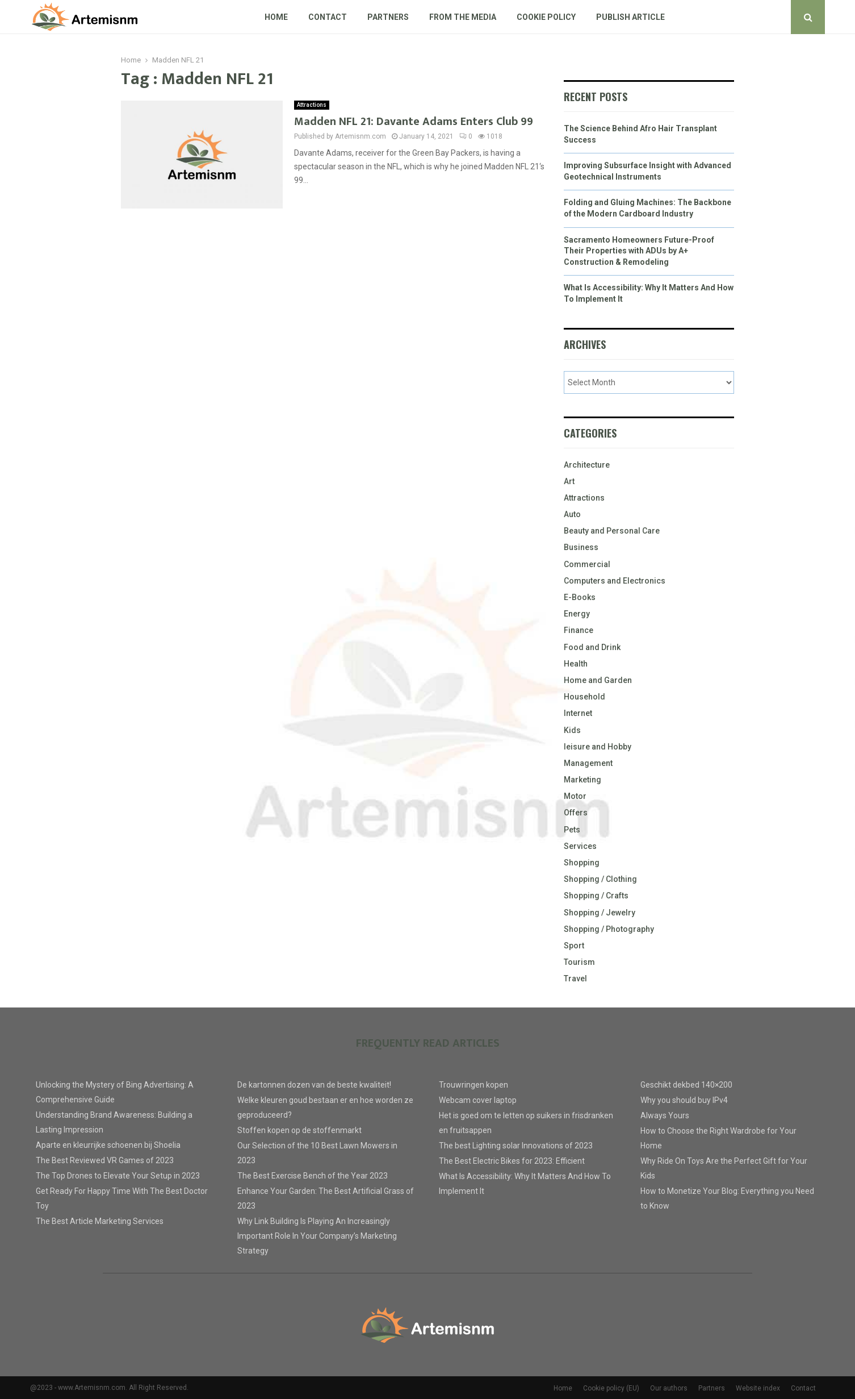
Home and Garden (598, 680)
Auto (572, 514)
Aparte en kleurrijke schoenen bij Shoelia (108, 1145)
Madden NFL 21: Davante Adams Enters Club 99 (413, 121)
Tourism (579, 962)
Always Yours (664, 1115)
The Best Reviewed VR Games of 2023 (105, 1160)
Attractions (311, 105)
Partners (388, 17)
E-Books (580, 597)
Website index (758, 1388)
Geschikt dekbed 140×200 (686, 1084)
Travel (575, 978)
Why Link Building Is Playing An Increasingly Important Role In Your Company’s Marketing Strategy (317, 1236)
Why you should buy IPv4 (684, 1100)
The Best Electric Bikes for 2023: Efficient (512, 1160)
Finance (578, 630)
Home (276, 17)
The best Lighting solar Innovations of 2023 (516, 1145)
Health (576, 663)
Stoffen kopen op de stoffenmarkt (299, 1130)
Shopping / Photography (609, 929)
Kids (572, 730)
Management (588, 763)
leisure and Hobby (597, 746)
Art (569, 481)
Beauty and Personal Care (612, 530)
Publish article (630, 17)
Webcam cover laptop (478, 1100)
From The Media (462, 17)
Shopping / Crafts (596, 895)
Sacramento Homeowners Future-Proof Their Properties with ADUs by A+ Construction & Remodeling (639, 251)
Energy (577, 613)
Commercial (587, 564)
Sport (574, 945)
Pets (572, 829)
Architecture (587, 464)
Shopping (582, 862)
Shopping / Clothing (600, 879)
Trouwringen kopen (473, 1084)
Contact (327, 17)
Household (584, 696)
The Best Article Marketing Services (100, 1221)
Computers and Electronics (614, 580)
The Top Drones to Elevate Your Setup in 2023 (118, 1175)
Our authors (669, 1388)
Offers (576, 812)
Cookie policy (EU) (611, 1388)
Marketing (582, 779)
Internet (578, 713)
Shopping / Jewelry (599, 912)
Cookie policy (546, 17)
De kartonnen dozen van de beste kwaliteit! (314, 1084)
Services (580, 846)
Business (581, 547)
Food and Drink (592, 647)
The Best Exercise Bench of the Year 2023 (312, 1175)
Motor (575, 796)
